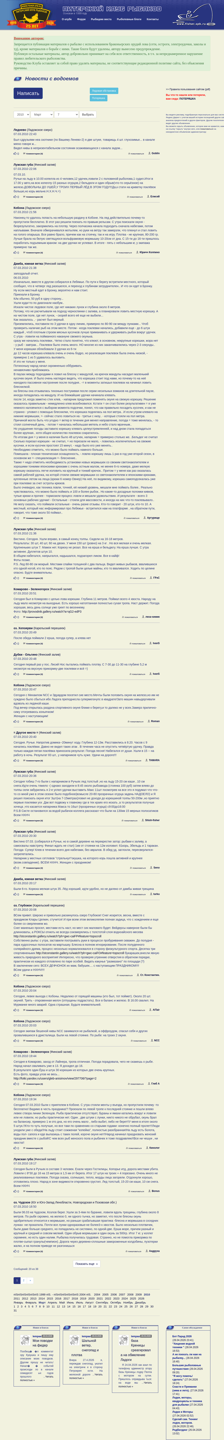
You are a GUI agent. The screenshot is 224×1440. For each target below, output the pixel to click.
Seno (155, 867)
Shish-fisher (151, 820)
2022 (108, 1298)
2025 (133, 1298)
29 (146, 1306)
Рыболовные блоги (129, 19)
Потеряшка (98, 98)
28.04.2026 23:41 (183, 1340)
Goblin (154, 153)
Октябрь (115, 1302)
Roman (154, 721)
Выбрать (88, 114)
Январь (18, 1302)
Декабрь (140, 1302)
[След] (30, 1280)
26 (131, 1306)
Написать (28, 93)
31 (15, 1310)
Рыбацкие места (101, 19)
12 (58, 1306)
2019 (83, 1298)
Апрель (52, 1302)
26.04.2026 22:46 (183, 1426)
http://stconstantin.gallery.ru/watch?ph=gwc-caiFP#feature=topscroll (57, 936)
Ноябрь (128, 1302)
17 (84, 1306)
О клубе (67, 19)
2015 (50, 1298)
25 (125, 1306)
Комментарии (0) (33, 153)
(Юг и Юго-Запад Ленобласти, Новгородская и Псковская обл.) (65, 1202)
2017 (66, 1298)
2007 (122, 1294)
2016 (58, 1298)
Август (89, 1302)
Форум (81, 19)
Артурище (151, 517)
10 (48, 1306)
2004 (97, 1294)
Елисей (153, 196)
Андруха (152, 1251)
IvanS (154, 643)
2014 (42, 1298)
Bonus (154, 1191)
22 (110, 1306)
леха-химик (151, 616)
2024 (125, 1298)
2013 (33, 1298)
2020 (91, 1298)
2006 (114, 1294)
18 (89, 1306)
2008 (130, 1294)
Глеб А (154, 1083)
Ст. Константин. (148, 975)
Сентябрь (102, 1302)
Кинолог (153, 1147)
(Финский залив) (35, 164)
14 (68, 1306)
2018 (75, 1298)
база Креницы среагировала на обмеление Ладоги (136, 1350)
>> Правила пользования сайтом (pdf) (188, 89)
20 (100, 1306)
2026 (141, 1298)
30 (151, 1306)
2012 (25, 1298)
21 (105, 1306)
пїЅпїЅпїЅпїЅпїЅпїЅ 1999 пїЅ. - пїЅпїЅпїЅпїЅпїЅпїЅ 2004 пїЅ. (52, 1294)
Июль (79, 1302)
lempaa (37, 1336)
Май (62, 1302)
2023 (116, 1298)
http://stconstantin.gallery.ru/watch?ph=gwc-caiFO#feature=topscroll (80, 953)
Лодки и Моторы (183, 1411)
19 (94, 1306)
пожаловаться (136, 153)
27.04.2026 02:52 (183, 1415)
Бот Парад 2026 (182, 1336)
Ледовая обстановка (104, 90)
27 (136, 1306)
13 (63, 1306)
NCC (155, 1040)
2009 (138, 1294)
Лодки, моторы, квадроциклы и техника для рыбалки (187, 1401)
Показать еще (87, 1264)
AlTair (154, 1009)
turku (155, 894)
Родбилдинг (180, 1429)
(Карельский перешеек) (39, 628)
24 (120, 1306)
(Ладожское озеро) (33, 130)
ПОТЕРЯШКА (187, 98)
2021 (100, 1298)
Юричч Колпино (148, 252)
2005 (105, 1294)
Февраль (31, 1302)
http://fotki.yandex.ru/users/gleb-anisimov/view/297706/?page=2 (55, 1078)
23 (115, 1306)
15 (74, 1306)
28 (141, 1306)
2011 (17, 1298)
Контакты (153, 19)
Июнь (70, 1302)
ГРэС (155, 577)
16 (79, 1306)
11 (53, 1306)
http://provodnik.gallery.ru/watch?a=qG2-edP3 (51, 611)
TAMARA (152, 760)
